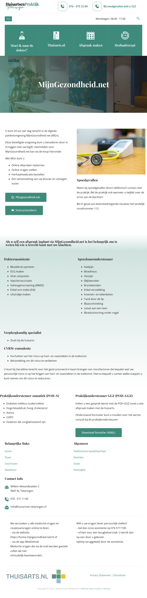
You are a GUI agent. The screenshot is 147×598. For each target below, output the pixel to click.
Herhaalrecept (125, 45)
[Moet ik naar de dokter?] (22, 35)
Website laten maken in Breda (95, 588)
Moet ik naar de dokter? (21, 47)
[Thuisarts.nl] (56, 35)
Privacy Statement (100, 575)
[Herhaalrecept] (125, 35)
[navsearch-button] (138, 19)
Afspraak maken (91, 45)
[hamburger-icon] (8, 18)
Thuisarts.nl (56, 45)
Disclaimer (120, 575)
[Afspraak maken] (91, 35)
